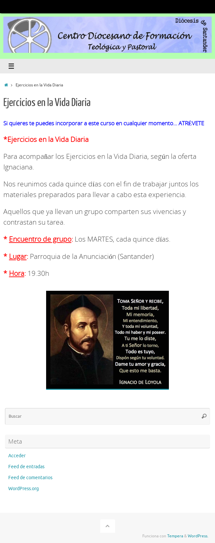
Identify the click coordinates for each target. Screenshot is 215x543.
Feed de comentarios (30, 478)
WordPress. (198, 536)
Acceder (17, 456)
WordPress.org (23, 488)
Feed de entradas (26, 467)
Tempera (175, 536)
